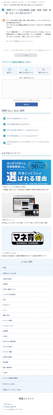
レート (5, 310)
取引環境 (5, 362)
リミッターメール (8, 326)
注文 (4, 299)
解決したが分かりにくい (26, 72)
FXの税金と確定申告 (10, 407)
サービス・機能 (7, 352)
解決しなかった (43, 72)
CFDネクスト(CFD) (8, 384)
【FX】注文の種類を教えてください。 (17, 118)
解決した (9, 72)
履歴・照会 (6, 315)
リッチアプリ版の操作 (31, 2)
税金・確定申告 (7, 367)
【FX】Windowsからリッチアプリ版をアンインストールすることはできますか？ (27, 143)
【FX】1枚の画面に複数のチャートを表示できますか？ (22, 130)
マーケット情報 (7, 320)
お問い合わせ (8, 404)
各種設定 (5, 331)
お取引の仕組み (7, 279)
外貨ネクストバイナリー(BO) (12, 390)
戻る (26, 55)
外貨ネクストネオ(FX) (17, 2)
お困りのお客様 (7, 357)
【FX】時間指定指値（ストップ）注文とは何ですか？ (22, 136)
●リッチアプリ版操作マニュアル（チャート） (19, 41)
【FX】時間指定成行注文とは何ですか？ (18, 124)
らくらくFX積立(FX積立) (10, 378)
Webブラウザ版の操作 (9, 341)
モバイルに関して (8, 346)
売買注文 (5, 284)
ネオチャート (42, 2)
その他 (5, 336)
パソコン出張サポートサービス (13, 409)
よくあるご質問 (6, 2)
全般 (4, 267)
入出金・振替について (9, 289)
